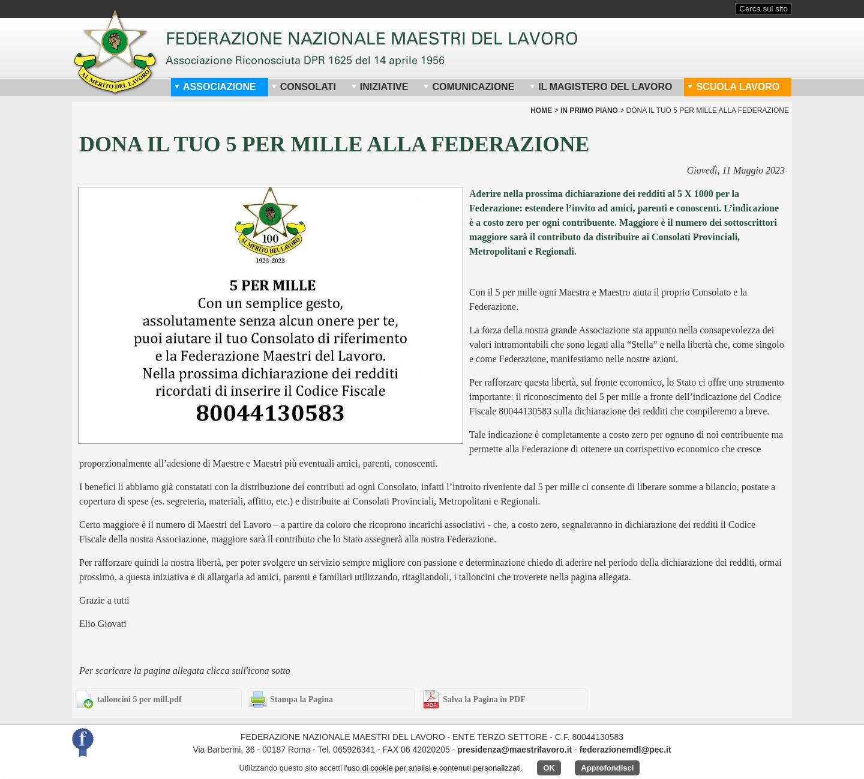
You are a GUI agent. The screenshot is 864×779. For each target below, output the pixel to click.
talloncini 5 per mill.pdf (139, 699)
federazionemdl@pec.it (625, 749)
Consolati (303, 87)
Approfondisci (607, 767)
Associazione (215, 87)
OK (549, 767)
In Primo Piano (589, 110)
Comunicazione (468, 87)
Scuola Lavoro (733, 87)
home (541, 110)
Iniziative (380, 87)
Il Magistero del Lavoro (600, 87)
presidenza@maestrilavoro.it (514, 749)
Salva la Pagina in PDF (484, 699)
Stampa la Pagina (301, 699)
